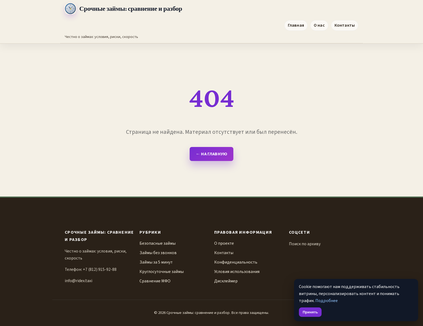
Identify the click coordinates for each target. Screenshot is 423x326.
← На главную (211, 154)
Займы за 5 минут (156, 262)
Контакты (345, 25)
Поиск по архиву (304, 244)
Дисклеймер (226, 281)
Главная (296, 25)
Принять (310, 312)
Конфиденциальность (235, 262)
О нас (319, 25)
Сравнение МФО (154, 281)
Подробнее (326, 300)
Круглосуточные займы (161, 272)
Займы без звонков (158, 253)
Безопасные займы (157, 243)
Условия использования (237, 272)
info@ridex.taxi (78, 281)
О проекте (224, 243)
